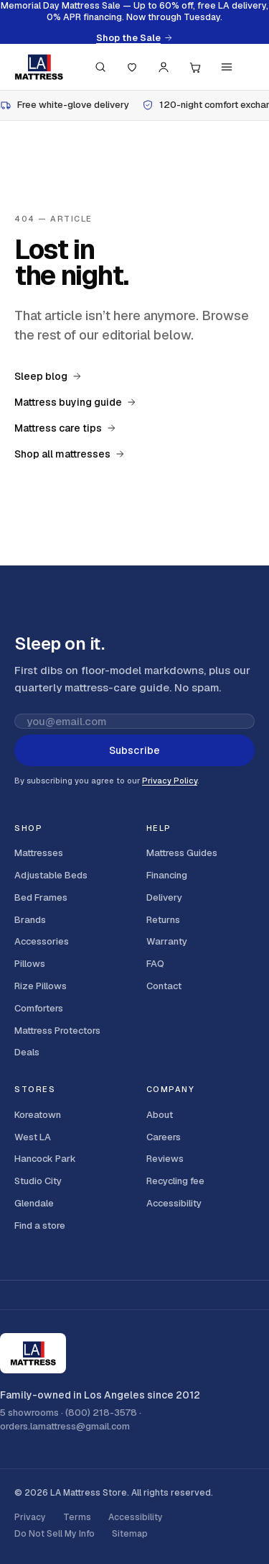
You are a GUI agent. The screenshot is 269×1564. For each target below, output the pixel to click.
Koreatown (37, 1115)
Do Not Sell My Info (54, 1534)
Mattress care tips (65, 428)
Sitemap (130, 1534)
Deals (26, 1052)
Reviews (165, 1158)
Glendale (34, 1203)
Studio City (38, 1181)
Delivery (164, 897)
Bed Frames (40, 897)
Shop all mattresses (69, 453)
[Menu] (226, 67)
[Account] (163, 67)
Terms (77, 1517)
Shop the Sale (134, 38)
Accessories (41, 941)
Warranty (166, 941)
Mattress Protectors (57, 1030)
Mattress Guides (181, 853)
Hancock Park (45, 1158)
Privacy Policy (169, 781)
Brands (30, 920)
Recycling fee (175, 1181)
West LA (32, 1137)
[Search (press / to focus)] (100, 67)
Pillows (29, 964)
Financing (166, 875)
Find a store (39, 1225)
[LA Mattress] (38, 67)
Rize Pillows (40, 986)
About (159, 1115)
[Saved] (132, 67)
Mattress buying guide (75, 402)
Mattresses (38, 853)
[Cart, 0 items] (195, 67)
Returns (163, 920)
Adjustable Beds (51, 875)
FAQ (155, 964)
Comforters (38, 1008)
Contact (163, 986)
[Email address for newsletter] (134, 721)
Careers (163, 1137)
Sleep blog (48, 376)
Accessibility (174, 1203)
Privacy (30, 1517)
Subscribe (134, 750)
